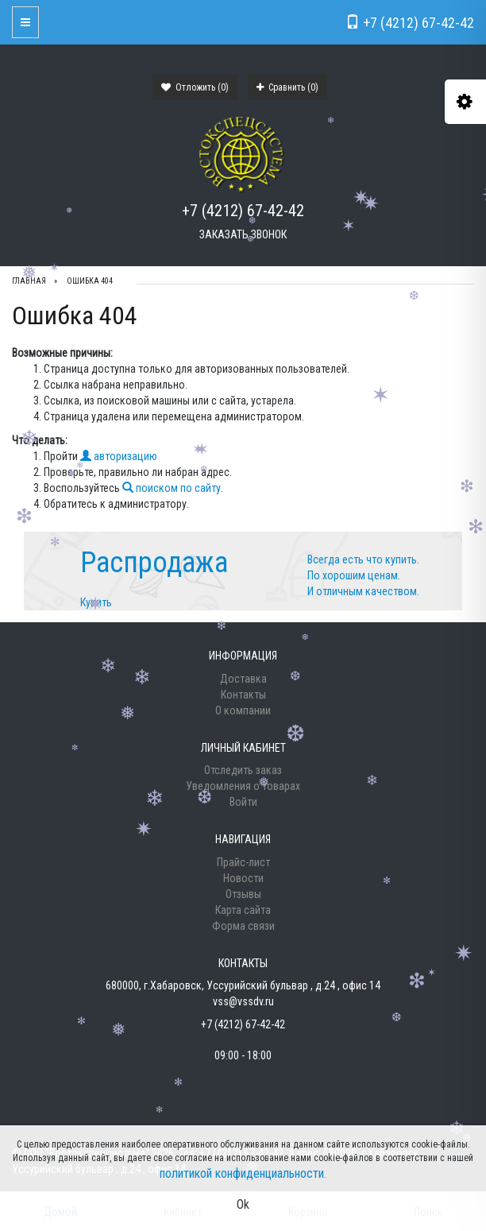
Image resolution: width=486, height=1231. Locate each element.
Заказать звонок (243, 234)
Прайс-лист (243, 862)
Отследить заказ (243, 770)
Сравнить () (287, 87)
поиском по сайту (171, 488)
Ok (243, 1204)
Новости (243, 878)
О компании (243, 710)
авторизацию (118, 456)
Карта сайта (243, 910)
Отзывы (243, 894)
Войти (243, 802)
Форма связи (243, 925)
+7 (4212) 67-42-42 (243, 210)
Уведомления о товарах (243, 786)
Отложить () (195, 87)
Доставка (243, 678)
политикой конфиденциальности (242, 1173)
